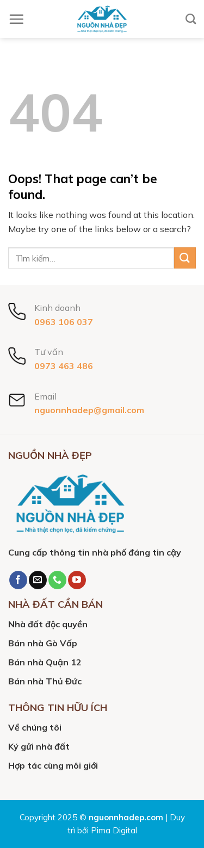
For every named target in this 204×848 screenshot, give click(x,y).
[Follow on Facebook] (18, 580)
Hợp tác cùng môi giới (53, 765)
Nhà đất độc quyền (48, 624)
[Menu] (16, 19)
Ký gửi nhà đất (39, 746)
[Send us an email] (38, 580)
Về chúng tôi (34, 727)
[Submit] (185, 258)
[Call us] (57, 580)
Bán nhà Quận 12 (45, 662)
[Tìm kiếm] (191, 18)
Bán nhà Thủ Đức (45, 681)
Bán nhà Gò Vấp (42, 643)
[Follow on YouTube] (77, 580)
